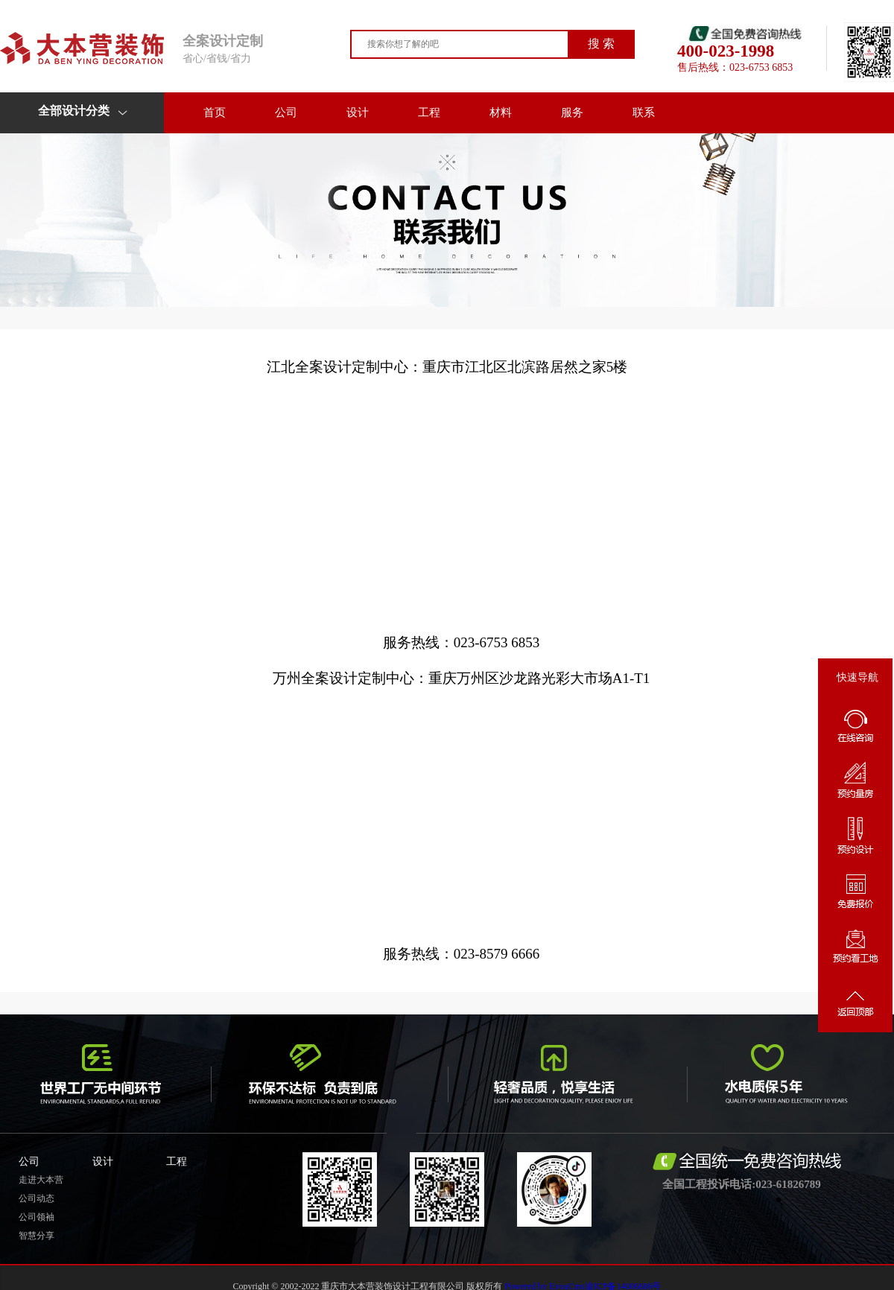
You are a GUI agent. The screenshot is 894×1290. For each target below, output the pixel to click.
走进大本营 (41, 1180)
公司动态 (36, 1198)
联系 (644, 112)
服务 (572, 112)
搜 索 (601, 43)
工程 (429, 112)
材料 (500, 112)
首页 (214, 112)
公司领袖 (36, 1217)
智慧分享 (36, 1235)
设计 (357, 112)
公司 (286, 112)
